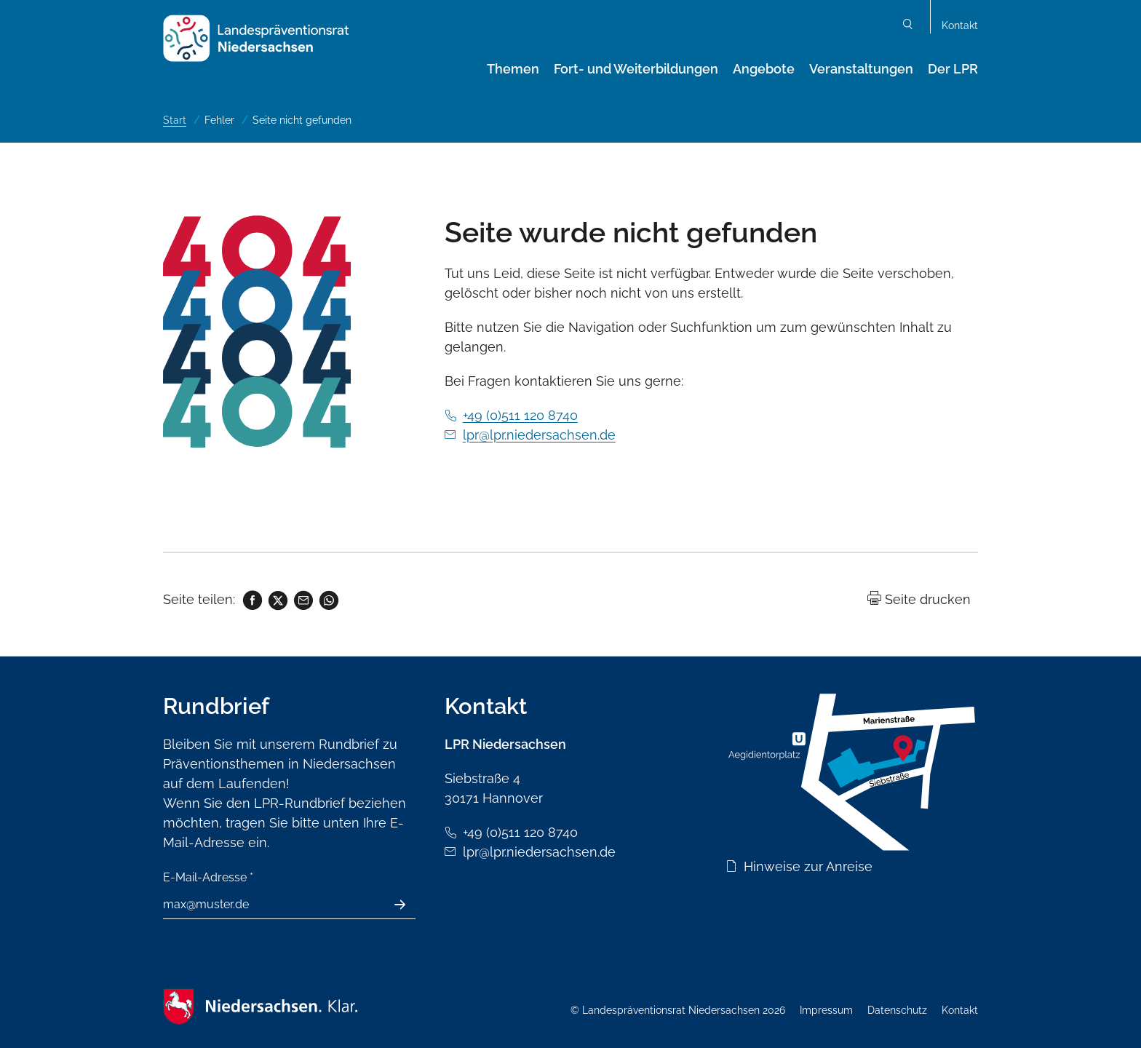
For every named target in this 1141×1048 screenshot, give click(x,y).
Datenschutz (897, 1010)
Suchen (908, 25)
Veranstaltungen (861, 68)
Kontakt (960, 25)
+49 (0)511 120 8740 (520, 415)
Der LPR (953, 68)
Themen (513, 68)
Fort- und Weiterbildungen (636, 68)
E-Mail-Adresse (208, 877)
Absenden (408, 904)
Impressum (826, 1010)
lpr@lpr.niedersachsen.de (539, 434)
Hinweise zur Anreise (808, 866)
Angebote (764, 68)
